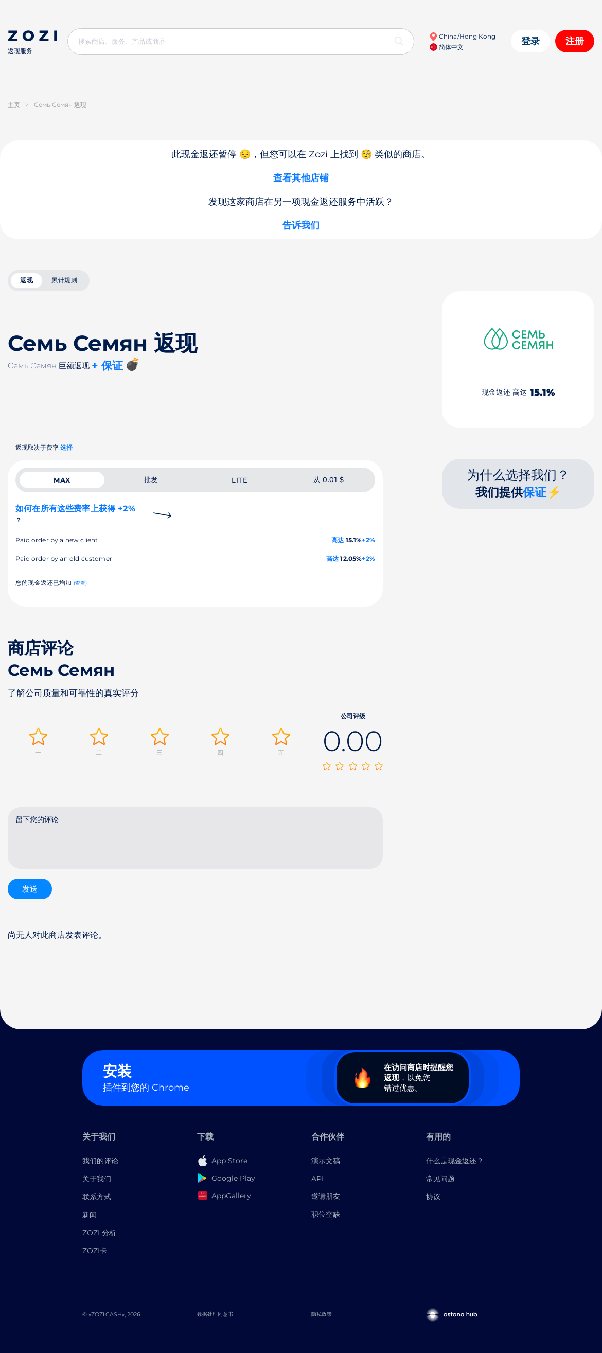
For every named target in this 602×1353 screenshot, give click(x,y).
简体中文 (447, 47)
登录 (530, 41)
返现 (26, 280)
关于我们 (96, 1178)
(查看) (80, 583)
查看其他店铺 (301, 178)
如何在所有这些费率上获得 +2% (75, 514)
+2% (368, 540)
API (317, 1178)
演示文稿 (325, 1160)
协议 (433, 1196)
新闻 (89, 1214)
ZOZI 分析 (99, 1232)
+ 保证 (107, 365)
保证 (534, 492)
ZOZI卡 (94, 1250)
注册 (574, 41)
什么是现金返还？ (455, 1160)
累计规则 (64, 280)
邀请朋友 (325, 1196)
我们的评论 (100, 1160)
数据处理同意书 (215, 1314)
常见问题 (440, 1178)
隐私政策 (321, 1314)
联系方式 (96, 1196)
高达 (337, 540)
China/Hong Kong (462, 36)
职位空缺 (325, 1214)
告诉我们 (301, 225)
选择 (66, 447)
